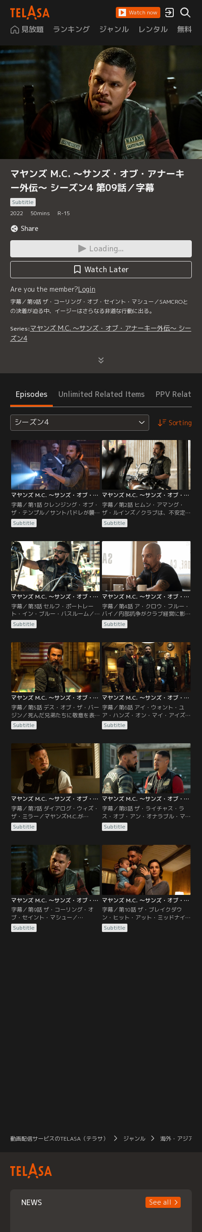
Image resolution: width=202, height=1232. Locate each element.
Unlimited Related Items (101, 394)
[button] (138, 12)
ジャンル (134, 1139)
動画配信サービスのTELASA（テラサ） (59, 1139)
